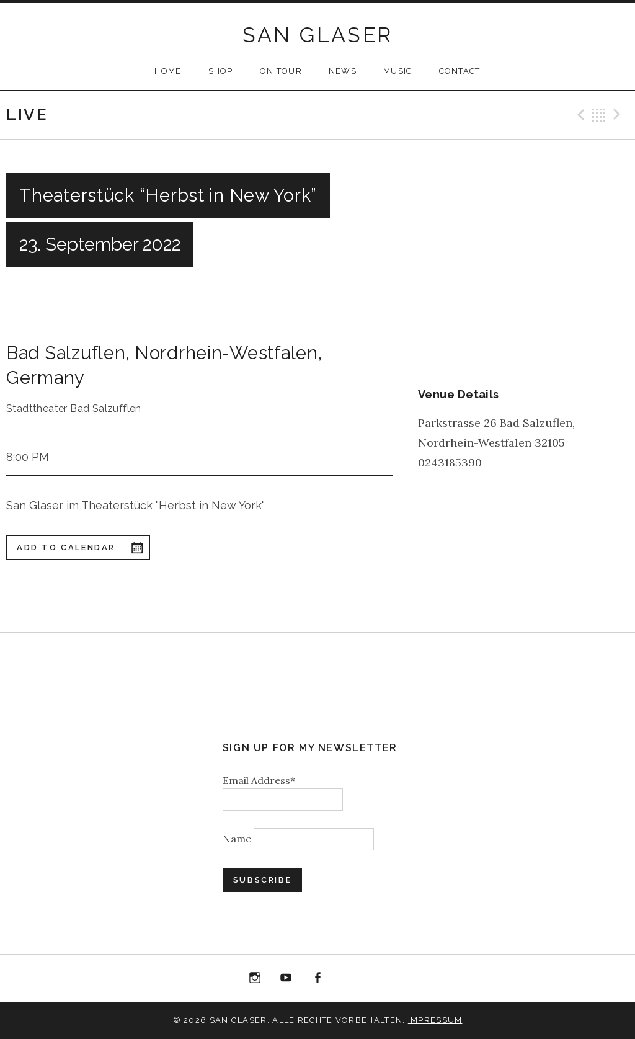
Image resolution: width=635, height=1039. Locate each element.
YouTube (286, 978)
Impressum (435, 1020)
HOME (167, 71)
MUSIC (397, 71)
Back (599, 115)
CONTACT (460, 71)
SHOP (220, 71)
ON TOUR (281, 71)
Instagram (255, 978)
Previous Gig (579, 115)
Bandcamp (380, 978)
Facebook (317, 978)
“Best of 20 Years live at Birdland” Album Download (349, 980)
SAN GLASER (317, 34)
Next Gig (619, 115)
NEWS (343, 71)
